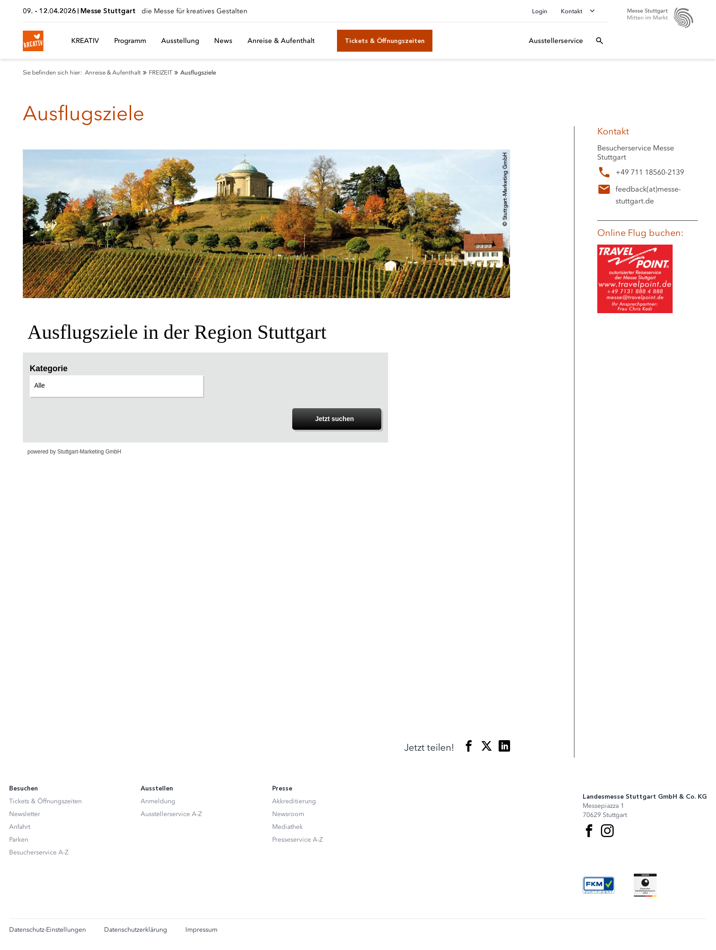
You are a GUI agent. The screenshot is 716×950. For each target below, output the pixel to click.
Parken (18, 839)
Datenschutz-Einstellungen (47, 930)
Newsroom (288, 814)
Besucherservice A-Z (38, 852)
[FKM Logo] (599, 885)
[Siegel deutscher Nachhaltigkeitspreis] (645, 885)
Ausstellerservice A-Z (171, 814)
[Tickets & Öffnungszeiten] (384, 41)
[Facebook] (589, 830)
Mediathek (287, 827)
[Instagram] (607, 830)
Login (540, 11)
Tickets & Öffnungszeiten (45, 801)
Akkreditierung (294, 801)
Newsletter (24, 814)
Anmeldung (158, 801)
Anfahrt (19, 827)
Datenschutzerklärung (135, 930)
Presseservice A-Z (297, 839)
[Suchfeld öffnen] (599, 41)
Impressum (201, 930)
